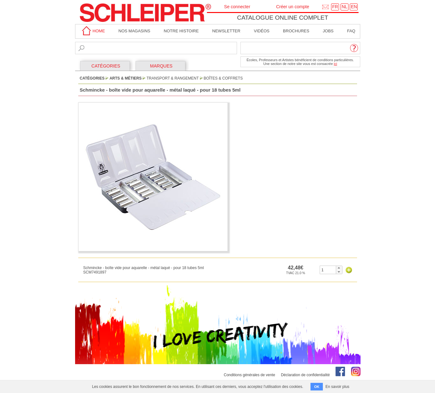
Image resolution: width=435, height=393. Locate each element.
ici (335, 64)
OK (316, 387)
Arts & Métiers (126, 78)
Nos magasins (134, 31)
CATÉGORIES (106, 65)
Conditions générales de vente (249, 375)
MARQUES (161, 65)
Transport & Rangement (172, 78)
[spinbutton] (328, 270)
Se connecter (237, 6)
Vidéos (261, 31)
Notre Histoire (181, 31)
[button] (339, 268)
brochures (296, 31)
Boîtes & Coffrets (223, 78)
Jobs (328, 31)
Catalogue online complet (282, 17)
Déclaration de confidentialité (305, 375)
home (92, 31)
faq (351, 31)
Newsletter (226, 31)
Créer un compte (292, 6)
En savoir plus (337, 386)
